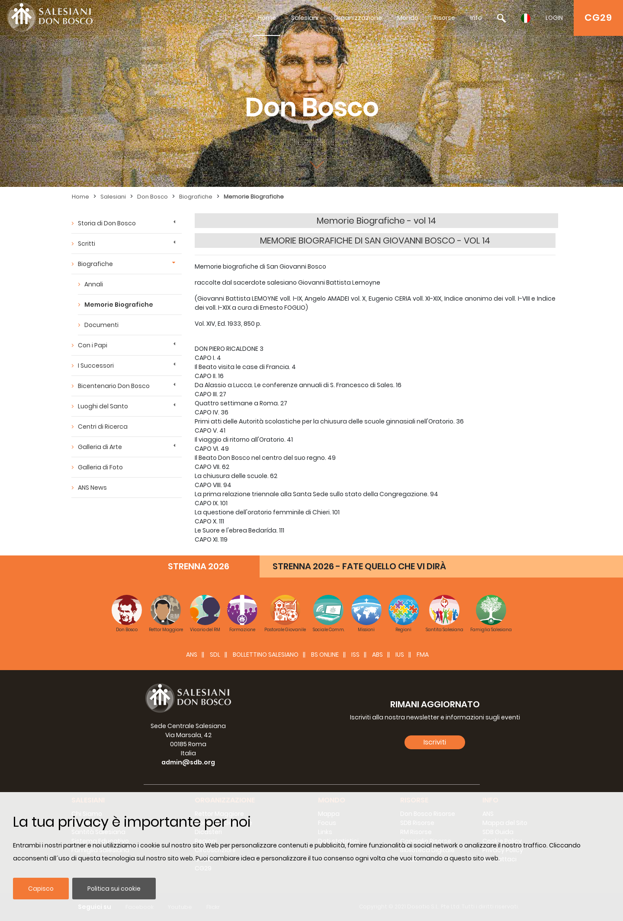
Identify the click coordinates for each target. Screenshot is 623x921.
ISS (355, 654)
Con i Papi (92, 345)
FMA (423, 654)
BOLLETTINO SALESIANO (266, 654)
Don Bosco (152, 197)
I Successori (96, 365)
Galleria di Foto (100, 467)
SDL (215, 654)
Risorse (444, 17)
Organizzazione (358, 17)
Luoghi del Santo (103, 406)
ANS (191, 654)
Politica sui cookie (114, 888)
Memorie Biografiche (254, 197)
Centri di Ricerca (103, 426)
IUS (399, 654)
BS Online (325, 654)
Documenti (101, 325)
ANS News (92, 487)
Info (476, 17)
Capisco (41, 888)
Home (267, 17)
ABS (377, 654)
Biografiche (195, 197)
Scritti (86, 243)
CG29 (598, 17)
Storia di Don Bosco (107, 223)
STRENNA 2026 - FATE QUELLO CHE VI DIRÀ (359, 566)
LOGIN (554, 17)
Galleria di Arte (100, 447)
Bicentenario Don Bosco (114, 386)
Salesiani (304, 17)
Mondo (407, 17)
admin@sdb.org (188, 762)
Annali (93, 284)
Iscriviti (435, 742)
